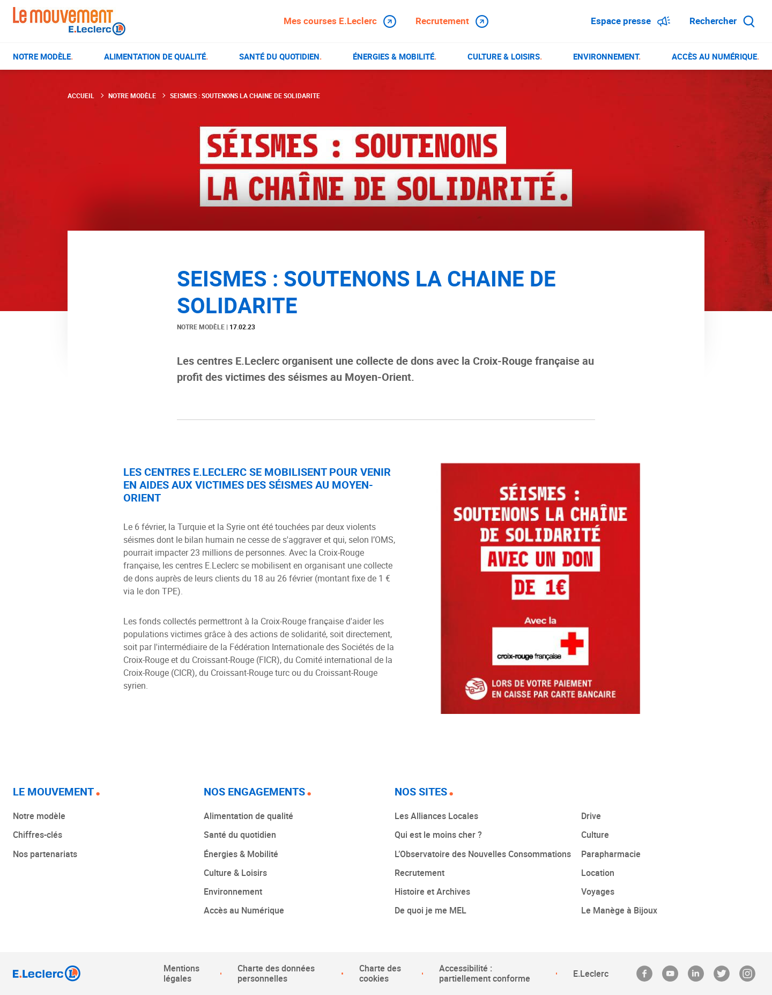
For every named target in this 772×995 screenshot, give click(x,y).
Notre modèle (132, 95)
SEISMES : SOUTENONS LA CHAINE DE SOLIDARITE (245, 95)
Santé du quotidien (240, 835)
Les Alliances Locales (436, 816)
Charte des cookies (380, 973)
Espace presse (630, 20)
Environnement (233, 891)
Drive (591, 816)
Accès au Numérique (244, 910)
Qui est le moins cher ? (438, 835)
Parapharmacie (611, 854)
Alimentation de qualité (248, 816)
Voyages (597, 891)
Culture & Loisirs (235, 873)
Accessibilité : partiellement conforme (484, 973)
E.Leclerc (590, 973)
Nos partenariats (45, 854)
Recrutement (451, 20)
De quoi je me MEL (430, 910)
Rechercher (722, 20)
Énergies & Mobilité (241, 854)
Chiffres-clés (37, 835)
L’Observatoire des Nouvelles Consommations (483, 854)
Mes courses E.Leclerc (340, 20)
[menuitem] (43, 56)
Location (597, 873)
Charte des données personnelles (276, 973)
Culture (595, 835)
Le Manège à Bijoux (619, 910)
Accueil (81, 95)
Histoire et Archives (432, 891)
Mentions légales (181, 973)
